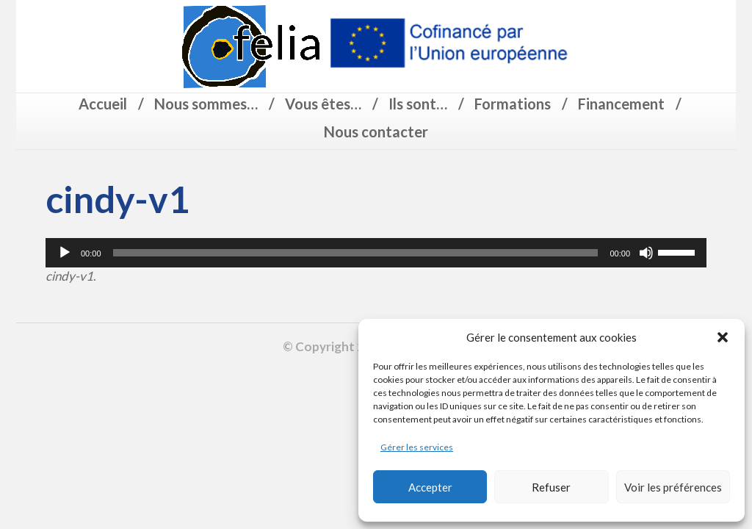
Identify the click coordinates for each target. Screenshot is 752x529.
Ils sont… (417, 103)
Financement (621, 103)
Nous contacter (376, 131)
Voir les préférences (673, 487)
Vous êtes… (323, 103)
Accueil (103, 103)
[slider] (356, 252)
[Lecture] (64, 252)
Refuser (551, 487)
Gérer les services (416, 447)
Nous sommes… (206, 103)
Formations (512, 103)
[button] (722, 337)
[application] (376, 252)
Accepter (430, 487)
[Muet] (646, 252)
